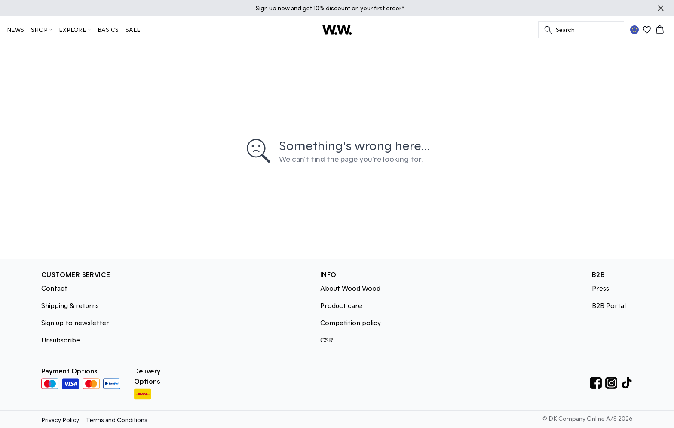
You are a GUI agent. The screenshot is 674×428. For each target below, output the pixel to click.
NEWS (15, 29)
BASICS (108, 29)
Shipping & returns (70, 305)
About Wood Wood (350, 288)
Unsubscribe (60, 340)
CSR (326, 340)
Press (600, 288)
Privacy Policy (60, 419)
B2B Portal (609, 305)
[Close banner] (660, 8)
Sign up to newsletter (75, 322)
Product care (341, 305)
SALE (133, 29)
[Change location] (634, 30)
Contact (54, 288)
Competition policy (350, 322)
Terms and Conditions (116, 419)
